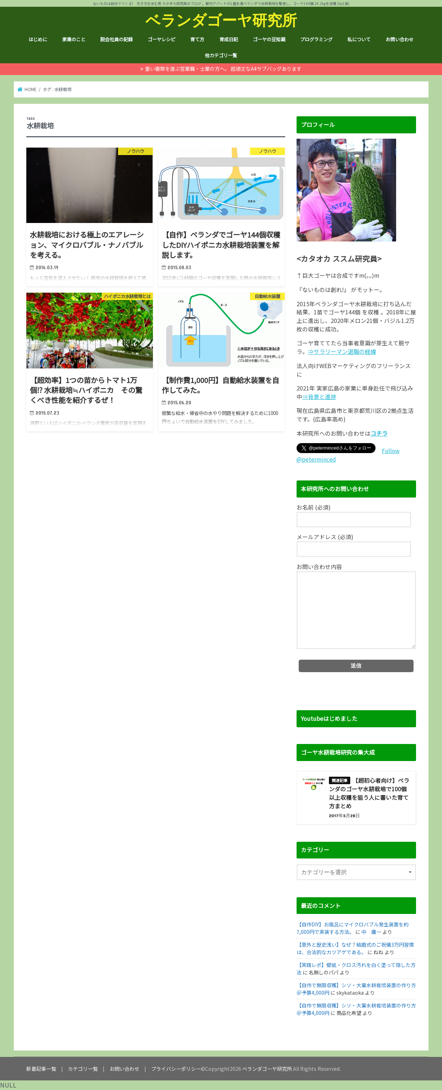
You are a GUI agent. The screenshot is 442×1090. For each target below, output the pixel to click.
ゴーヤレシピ (161, 39)
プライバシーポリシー (176, 1068)
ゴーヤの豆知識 (269, 39)
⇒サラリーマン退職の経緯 (342, 351)
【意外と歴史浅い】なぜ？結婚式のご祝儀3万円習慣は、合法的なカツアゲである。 (355, 948)
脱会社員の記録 (116, 39)
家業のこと (73, 39)
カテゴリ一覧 (83, 1068)
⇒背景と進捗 (319, 397)
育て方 (197, 39)
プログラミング (316, 39)
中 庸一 (371, 931)
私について (359, 39)
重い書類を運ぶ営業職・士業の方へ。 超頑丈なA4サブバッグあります (223, 68)
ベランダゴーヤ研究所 (221, 19)
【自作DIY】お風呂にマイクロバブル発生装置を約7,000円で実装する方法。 (353, 928)
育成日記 (228, 39)
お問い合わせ (400, 39)
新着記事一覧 (41, 1068)
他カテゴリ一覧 (221, 55)
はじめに (37, 39)
